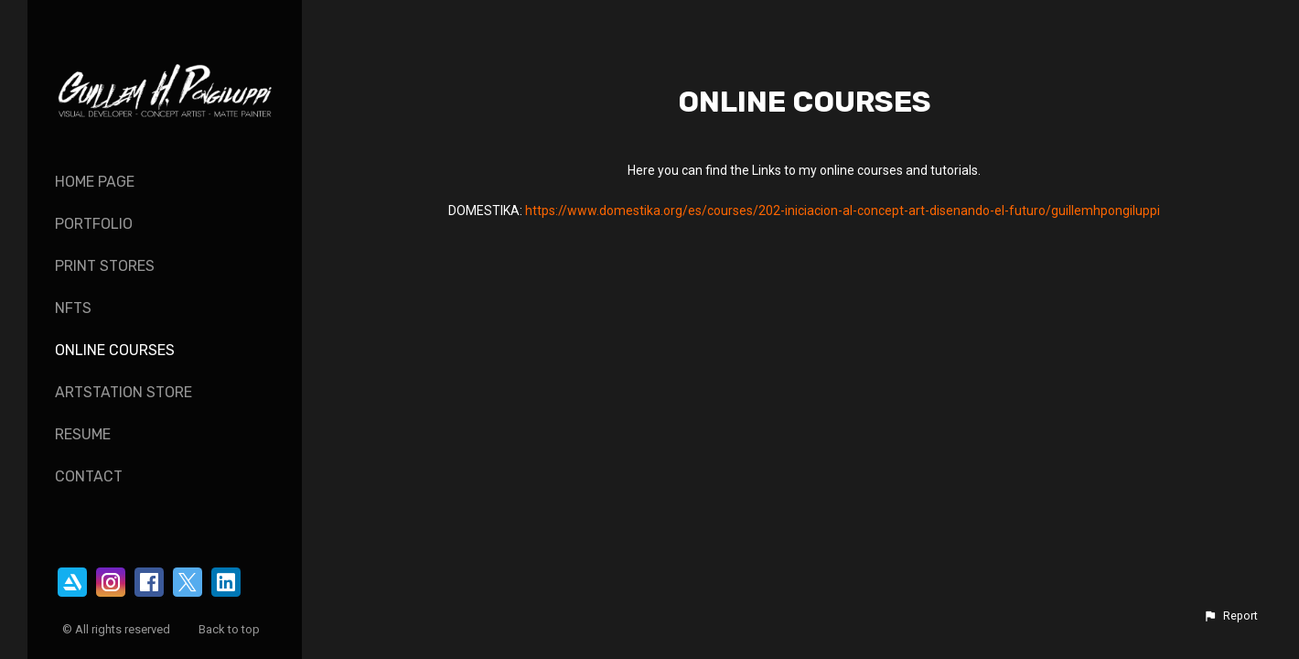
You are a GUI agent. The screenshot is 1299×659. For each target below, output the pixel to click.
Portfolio (94, 223)
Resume (83, 434)
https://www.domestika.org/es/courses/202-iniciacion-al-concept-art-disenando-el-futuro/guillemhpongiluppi (842, 210)
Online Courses (115, 350)
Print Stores (105, 266)
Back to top (231, 629)
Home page (94, 181)
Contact (89, 476)
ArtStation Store (123, 392)
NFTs (73, 308)
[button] (1230, 616)
